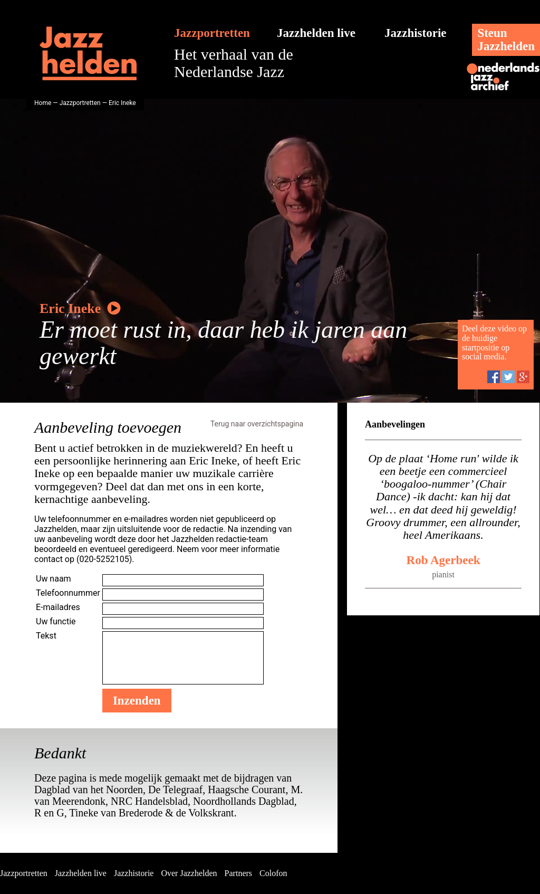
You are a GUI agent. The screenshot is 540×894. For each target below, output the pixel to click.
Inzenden (137, 700)
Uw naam (53, 579)
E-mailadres (58, 607)
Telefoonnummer (68, 593)
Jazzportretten (212, 33)
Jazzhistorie (415, 33)
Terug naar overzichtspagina (256, 424)
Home (42, 103)
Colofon (273, 873)
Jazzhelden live (316, 33)
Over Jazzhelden (189, 873)
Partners (238, 873)
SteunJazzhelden (506, 39)
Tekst (46, 636)
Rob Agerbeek (443, 560)
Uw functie (56, 621)
